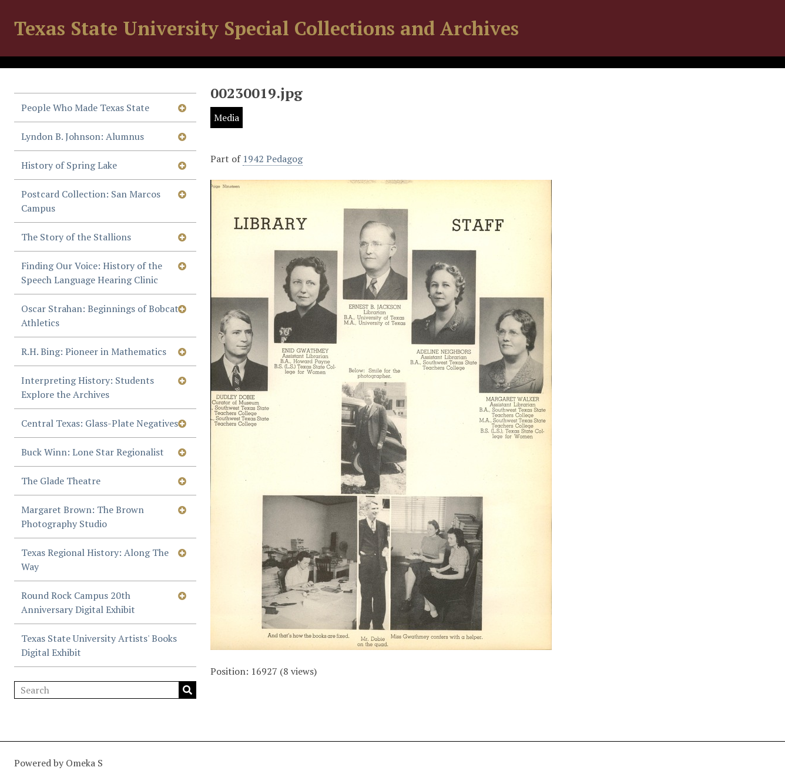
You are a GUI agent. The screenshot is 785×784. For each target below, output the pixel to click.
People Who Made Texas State (85, 107)
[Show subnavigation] (182, 107)
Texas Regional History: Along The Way (95, 559)
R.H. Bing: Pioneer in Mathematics (93, 351)
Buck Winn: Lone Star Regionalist (92, 451)
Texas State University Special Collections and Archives (266, 28)
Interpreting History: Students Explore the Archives (87, 387)
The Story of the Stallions (76, 236)
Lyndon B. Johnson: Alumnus (82, 136)
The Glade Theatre (60, 480)
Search (187, 690)
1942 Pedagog (273, 158)
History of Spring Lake (69, 165)
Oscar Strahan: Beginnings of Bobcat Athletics (100, 315)
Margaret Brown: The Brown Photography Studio (82, 516)
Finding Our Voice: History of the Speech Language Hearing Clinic (91, 272)
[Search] (105, 690)
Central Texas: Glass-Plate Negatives (99, 423)
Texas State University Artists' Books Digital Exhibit (99, 645)
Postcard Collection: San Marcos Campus (90, 201)
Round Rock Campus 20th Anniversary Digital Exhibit (78, 602)
